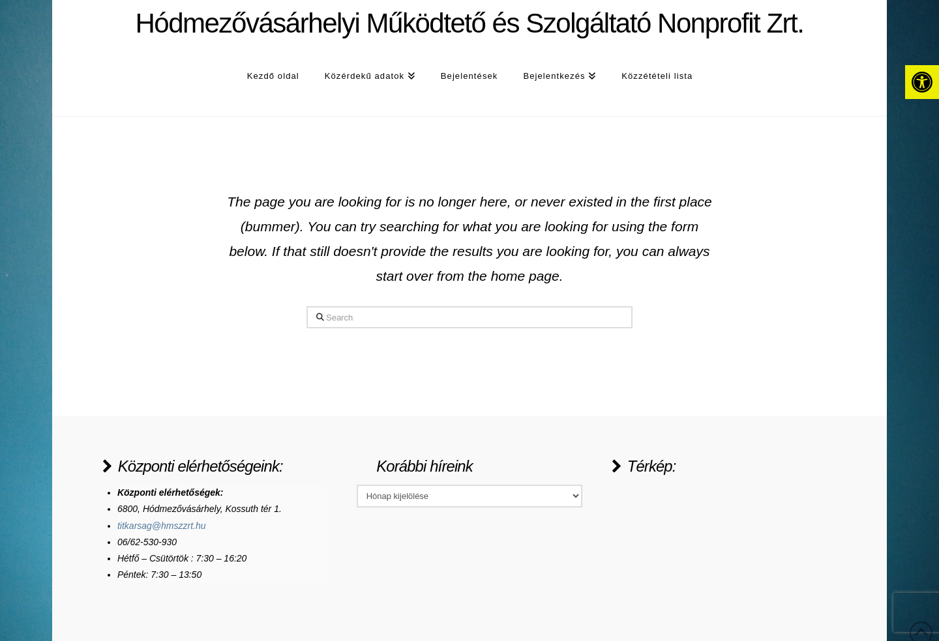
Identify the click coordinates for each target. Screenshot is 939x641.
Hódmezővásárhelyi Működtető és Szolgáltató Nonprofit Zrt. (469, 23)
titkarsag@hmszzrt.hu (161, 525)
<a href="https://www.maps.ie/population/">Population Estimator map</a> (709, 533)
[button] (922, 82)
